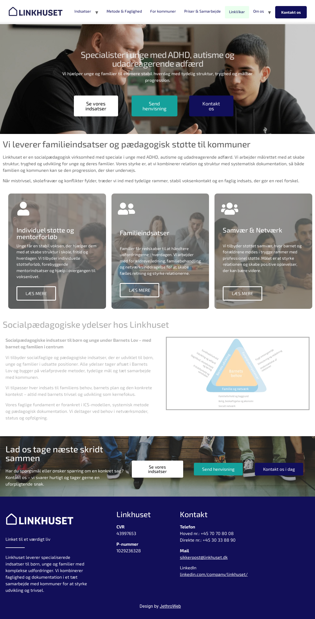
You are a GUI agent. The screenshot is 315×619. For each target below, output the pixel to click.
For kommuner (163, 11)
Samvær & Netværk (252, 233)
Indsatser (82, 11)
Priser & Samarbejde (202, 11)
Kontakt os (291, 12)
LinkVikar (237, 11)
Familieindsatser (144, 236)
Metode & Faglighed (124, 11)
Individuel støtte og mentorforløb (45, 233)
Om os (258, 11)
